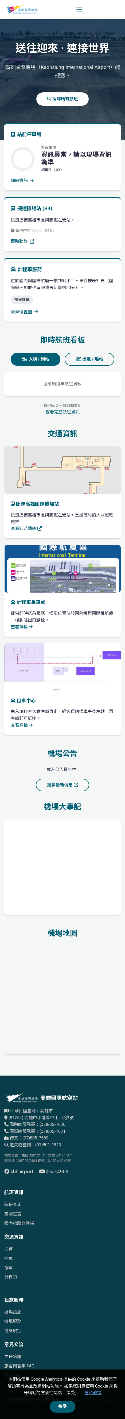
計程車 (10, 1277)
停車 (8, 1267)
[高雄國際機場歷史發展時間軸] (62, 866)
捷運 (8, 1249)
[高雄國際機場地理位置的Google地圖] (62, 999)
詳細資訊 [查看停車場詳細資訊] (22, 180)
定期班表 (12, 1214)
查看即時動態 (26, 528)
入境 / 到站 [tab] (35, 359)
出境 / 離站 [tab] (89, 359)
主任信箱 (12, 1356)
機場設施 (12, 1312)
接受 (62, 1406)
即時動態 (22, 241)
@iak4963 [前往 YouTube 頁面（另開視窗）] (54, 1171)
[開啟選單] (79, 9)
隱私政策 (92, 1392)
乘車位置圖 (24, 311)
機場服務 (12, 1321)
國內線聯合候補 (19, 1223)
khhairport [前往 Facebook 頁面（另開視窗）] (19, 1171)
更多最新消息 (62, 785)
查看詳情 (22, 626)
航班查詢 (12, 1204)
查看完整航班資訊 (62, 412)
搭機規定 (12, 1330)
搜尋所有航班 (62, 98)
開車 (8, 1258)
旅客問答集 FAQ (19, 1365)
